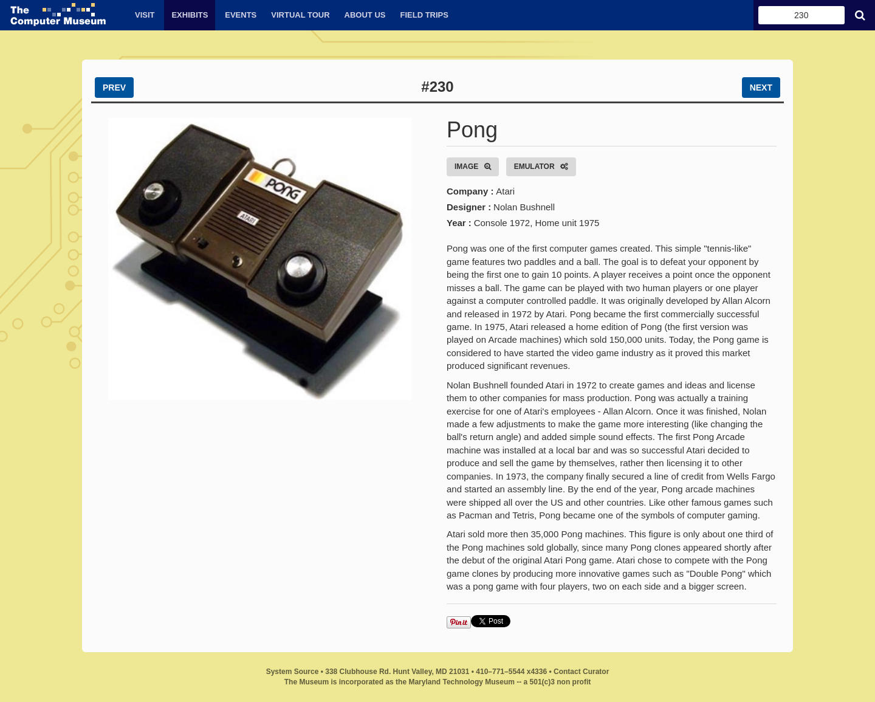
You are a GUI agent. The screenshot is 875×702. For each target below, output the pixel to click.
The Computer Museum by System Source (61, 15)
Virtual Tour (300, 14)
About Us (365, 14)
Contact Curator (581, 671)
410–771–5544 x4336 (511, 671)
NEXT (761, 87)
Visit (145, 14)
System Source (292, 671)
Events (240, 14)
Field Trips (424, 14)
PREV (114, 87)
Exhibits (189, 14)
